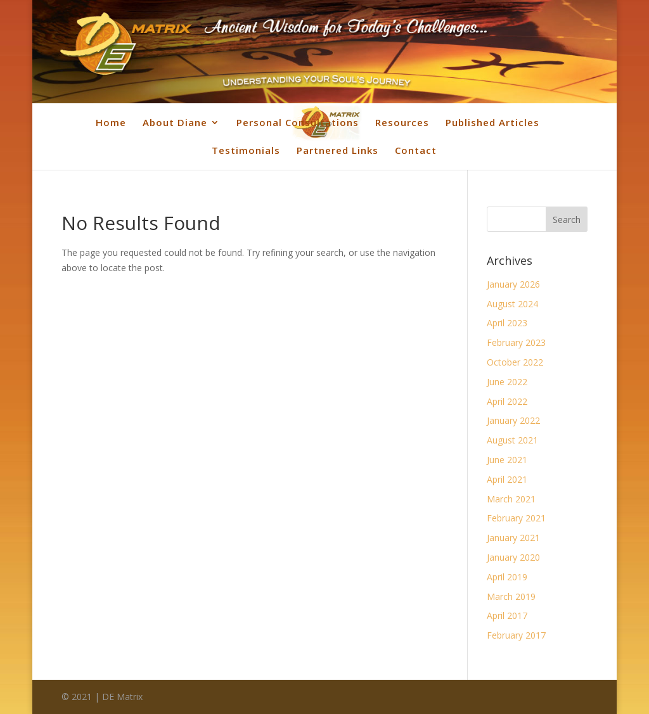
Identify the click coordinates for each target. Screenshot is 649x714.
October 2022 (515, 362)
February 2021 (516, 518)
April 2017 (507, 615)
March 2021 (511, 499)
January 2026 (513, 284)
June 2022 (507, 382)
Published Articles (492, 122)
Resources (402, 122)
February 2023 (516, 342)
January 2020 (513, 557)
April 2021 (507, 479)
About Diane (175, 122)
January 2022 (513, 420)
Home (111, 122)
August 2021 (512, 440)
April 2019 (507, 577)
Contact (416, 150)
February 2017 (516, 635)
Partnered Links (337, 150)
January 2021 (513, 538)
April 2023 (507, 323)
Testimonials (246, 150)
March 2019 (511, 596)
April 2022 (507, 401)
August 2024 (512, 304)
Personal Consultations (297, 122)
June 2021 (507, 460)
